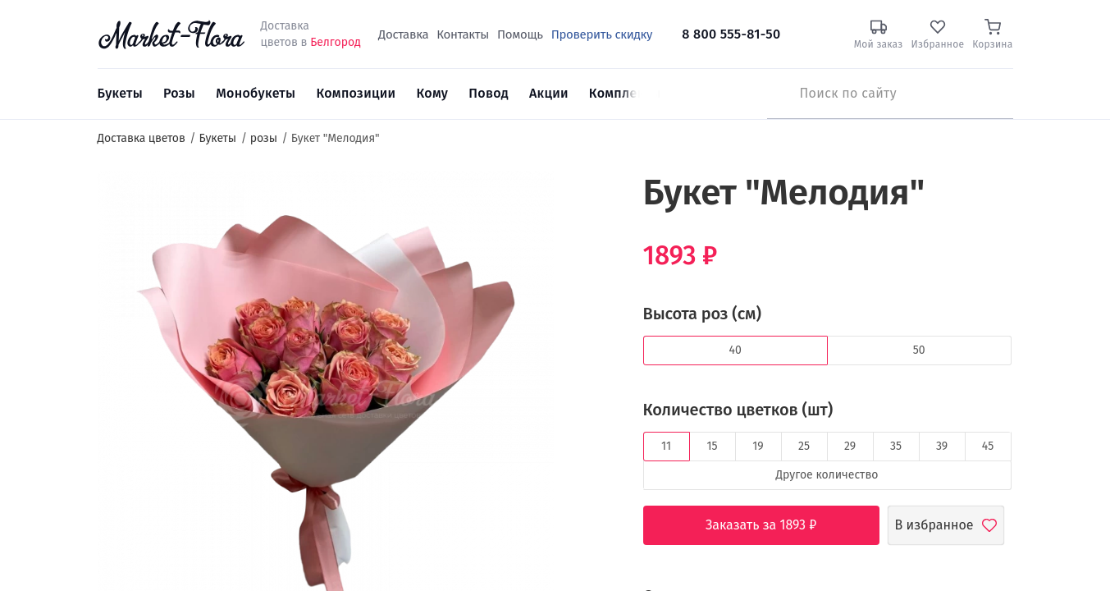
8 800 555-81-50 (731, 34)
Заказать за (773, 525)
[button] (584, 201)
